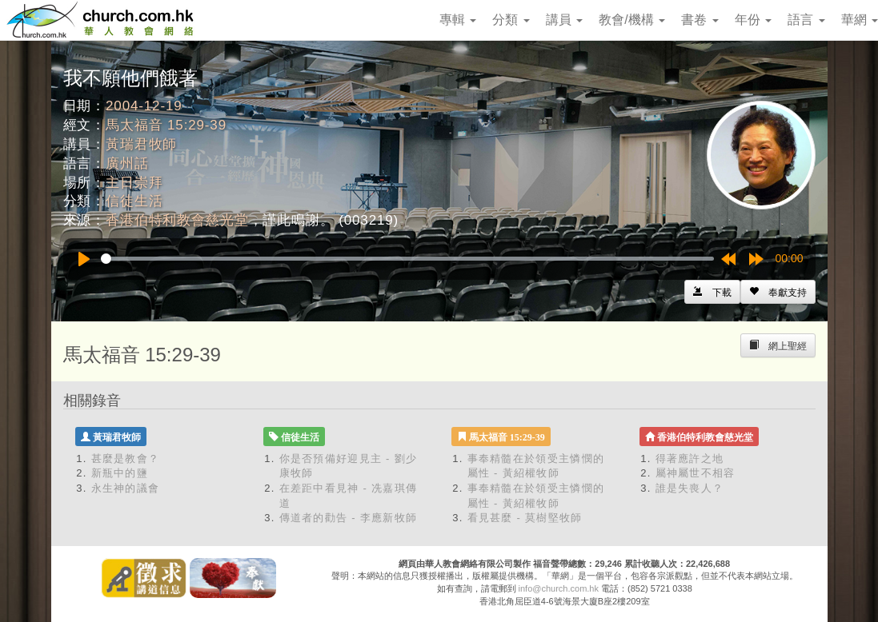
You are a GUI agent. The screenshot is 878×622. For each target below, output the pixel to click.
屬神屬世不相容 (695, 473)
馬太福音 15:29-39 (166, 125)
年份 (753, 19)
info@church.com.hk (559, 588)
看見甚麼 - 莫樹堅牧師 (525, 518)
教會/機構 (632, 19)
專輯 (457, 19)
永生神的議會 (125, 488)
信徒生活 (134, 201)
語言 (806, 19)
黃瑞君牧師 (141, 144)
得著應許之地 (689, 459)
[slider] (407, 258)
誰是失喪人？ (689, 488)
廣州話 (127, 163)
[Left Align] (778, 292)
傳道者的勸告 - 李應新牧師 (348, 518)
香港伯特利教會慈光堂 (177, 220)
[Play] (84, 259)
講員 (564, 19)
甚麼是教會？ (125, 459)
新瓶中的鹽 (120, 473)
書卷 (699, 19)
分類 (510, 19)
